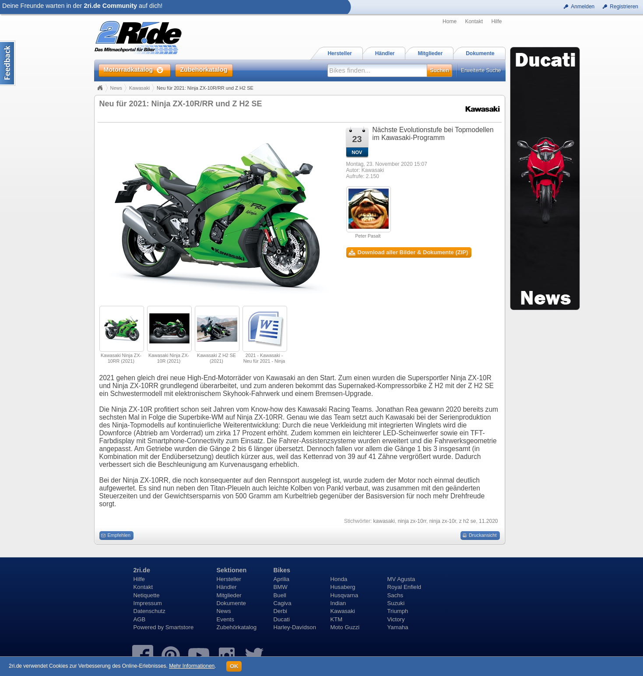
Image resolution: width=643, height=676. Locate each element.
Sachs (395, 595)
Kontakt (474, 21)
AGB (140, 619)
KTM (336, 619)
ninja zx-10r (442, 521)
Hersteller (229, 579)
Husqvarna (344, 595)
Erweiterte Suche (481, 70)
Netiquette (147, 595)
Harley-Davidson (295, 627)
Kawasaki (139, 88)
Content (7, 63)
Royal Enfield (404, 587)
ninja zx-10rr (412, 521)
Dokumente (231, 603)
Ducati (282, 619)
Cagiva (283, 603)
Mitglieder (229, 595)
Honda (339, 579)
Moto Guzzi (345, 627)
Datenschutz (149, 611)
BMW (281, 587)
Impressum (148, 603)
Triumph (397, 611)
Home (450, 21)
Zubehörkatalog (237, 627)
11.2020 (488, 521)
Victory (396, 619)
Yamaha (397, 627)
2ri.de (142, 570)
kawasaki (384, 521)
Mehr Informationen (191, 666)
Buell (280, 595)
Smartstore (179, 627)
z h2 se (467, 521)
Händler (227, 587)
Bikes (282, 570)
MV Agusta (401, 579)
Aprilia (282, 579)
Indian (338, 603)
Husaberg (342, 587)
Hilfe (496, 21)
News (116, 88)
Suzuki (396, 603)
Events (225, 619)
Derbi (281, 611)
